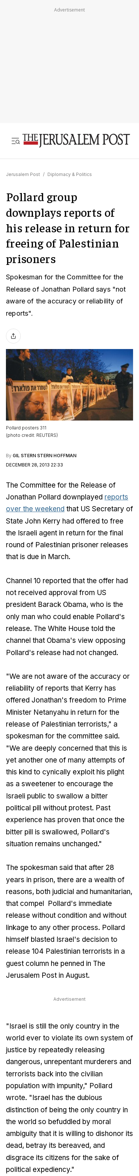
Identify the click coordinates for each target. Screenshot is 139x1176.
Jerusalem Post (23, 174)
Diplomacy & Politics (69, 174)
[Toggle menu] (15, 141)
